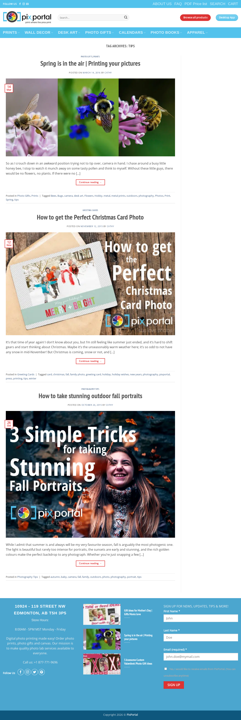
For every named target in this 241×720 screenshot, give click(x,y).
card (49, 374)
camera (68, 195)
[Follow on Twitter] (34, 672)
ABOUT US (162, 4)
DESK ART (69, 32)
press (9, 378)
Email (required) (175, 649)
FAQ (178, 4)
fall (67, 374)
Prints (96, 56)
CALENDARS (132, 32)
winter (32, 378)
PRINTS (11, 32)
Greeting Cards (90, 210)
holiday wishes (120, 374)
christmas (58, 374)
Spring (9, 199)
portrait (131, 577)
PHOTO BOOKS (166, 32)
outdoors (132, 195)
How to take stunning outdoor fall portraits (90, 395)
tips (16, 199)
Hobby (98, 195)
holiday (106, 374)
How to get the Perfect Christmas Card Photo (90, 217)
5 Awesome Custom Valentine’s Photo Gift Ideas (138, 661)
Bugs (60, 195)
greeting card (93, 374)
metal (107, 195)
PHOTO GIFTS (99, 32)
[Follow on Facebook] (20, 4)
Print (167, 195)
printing (17, 378)
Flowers (88, 195)
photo (105, 577)
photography (146, 195)
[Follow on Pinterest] (41, 672)
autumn (55, 577)
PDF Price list (196, 4)
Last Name (172, 630)
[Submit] (125, 17)
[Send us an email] (27, 4)
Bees (53, 195)
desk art (78, 195)
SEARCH (217, 4)
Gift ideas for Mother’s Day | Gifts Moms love (138, 612)
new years (136, 374)
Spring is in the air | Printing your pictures (90, 63)
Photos (159, 195)
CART (233, 4)
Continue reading (90, 182)
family (85, 577)
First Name (172, 611)
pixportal (164, 374)
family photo (77, 374)
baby (64, 577)
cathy (108, 72)
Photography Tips (90, 389)
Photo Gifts (87, 56)
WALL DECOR (39, 32)
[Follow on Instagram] (24, 4)
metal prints (118, 195)
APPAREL (197, 32)
